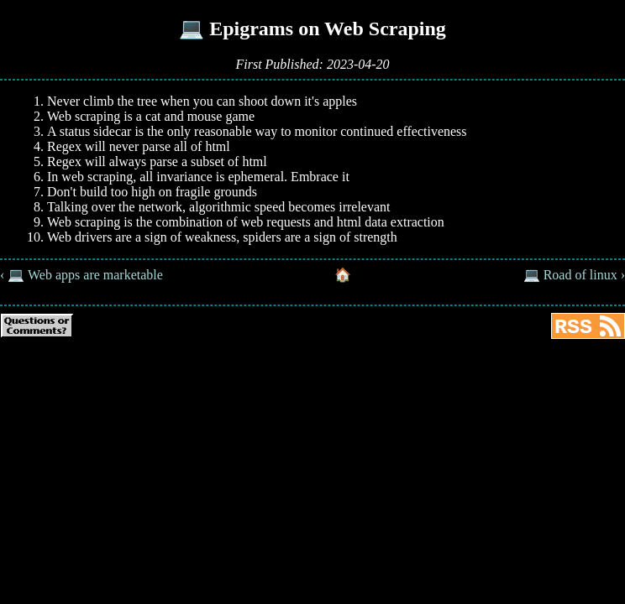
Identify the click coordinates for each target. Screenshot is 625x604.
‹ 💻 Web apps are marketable (81, 275)
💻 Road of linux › (574, 275)
